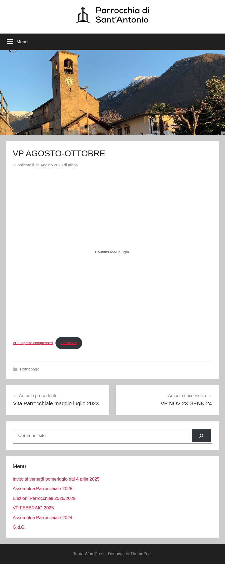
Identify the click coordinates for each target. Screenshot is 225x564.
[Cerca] (201, 436)
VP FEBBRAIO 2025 (33, 507)
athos (73, 165)
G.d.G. (19, 527)
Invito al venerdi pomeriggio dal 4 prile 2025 (56, 479)
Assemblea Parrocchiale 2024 (42, 517)
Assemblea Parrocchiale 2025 (42, 488)
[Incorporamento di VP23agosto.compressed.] (112, 252)
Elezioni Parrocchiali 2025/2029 (44, 498)
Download (69, 343)
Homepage (29, 369)
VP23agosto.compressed (33, 343)
